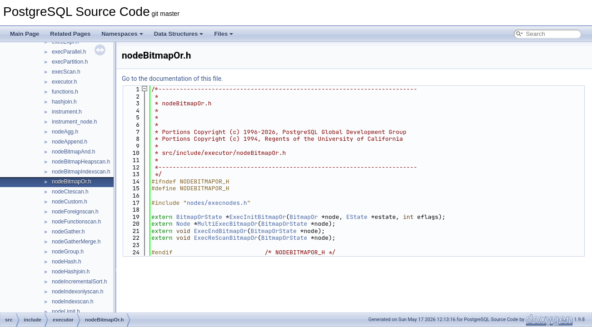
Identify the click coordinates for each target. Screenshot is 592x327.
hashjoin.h (64, 102)
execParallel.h (69, 52)
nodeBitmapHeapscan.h (81, 162)
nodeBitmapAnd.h (73, 152)
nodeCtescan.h (70, 191)
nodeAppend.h (69, 142)
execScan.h (66, 72)
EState (357, 217)
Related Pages (70, 33)
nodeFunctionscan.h (76, 221)
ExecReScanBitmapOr (226, 238)
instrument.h (67, 112)
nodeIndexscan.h (72, 301)
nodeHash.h (66, 261)
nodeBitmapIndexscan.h (81, 171)
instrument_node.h (74, 122)
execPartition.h (70, 62)
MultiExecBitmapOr (227, 224)
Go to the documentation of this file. (172, 78)
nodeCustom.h (69, 201)
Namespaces (122, 33)
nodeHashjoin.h (71, 271)
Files (223, 33)
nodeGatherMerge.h (76, 241)
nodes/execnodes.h (217, 203)
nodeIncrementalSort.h (79, 281)
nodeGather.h (68, 231)
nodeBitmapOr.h (71, 181)
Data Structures (179, 33)
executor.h (64, 82)
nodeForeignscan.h (75, 211)
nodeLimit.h (66, 311)
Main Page (24, 33)
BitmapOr (303, 217)
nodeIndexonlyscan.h (77, 291)
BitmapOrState (199, 217)
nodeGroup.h (68, 251)
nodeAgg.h (65, 132)
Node (183, 224)
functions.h (65, 92)
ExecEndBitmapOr (220, 231)
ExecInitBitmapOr (257, 217)
